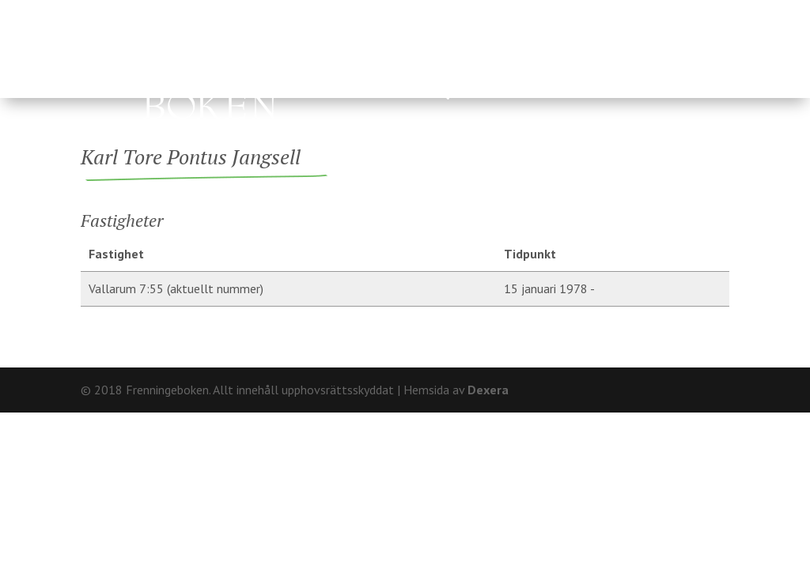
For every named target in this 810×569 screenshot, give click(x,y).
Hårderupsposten (337, 95)
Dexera (488, 390)
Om (650, 12)
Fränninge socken (541, 57)
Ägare (414, 57)
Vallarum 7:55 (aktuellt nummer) (176, 288)
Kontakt (702, 12)
